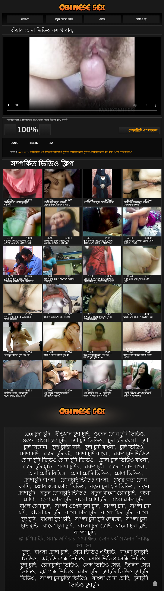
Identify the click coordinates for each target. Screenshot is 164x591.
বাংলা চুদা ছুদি (131, 526)
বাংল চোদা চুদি (127, 499)
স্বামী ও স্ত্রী (141, 19)
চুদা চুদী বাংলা (100, 447)
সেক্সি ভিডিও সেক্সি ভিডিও (117, 558)
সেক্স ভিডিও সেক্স (101, 565)
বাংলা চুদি (84, 532)
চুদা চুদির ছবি (66, 447)
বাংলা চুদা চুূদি (58, 526)
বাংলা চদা (114, 506)
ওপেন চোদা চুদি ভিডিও (119, 434)
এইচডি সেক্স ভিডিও (63, 558)
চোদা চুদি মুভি (37, 466)
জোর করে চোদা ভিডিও (60, 486)
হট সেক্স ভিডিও (56, 571)
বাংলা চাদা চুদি (80, 512)
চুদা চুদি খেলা (122, 440)
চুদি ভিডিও (131, 447)
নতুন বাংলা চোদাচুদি (113, 493)
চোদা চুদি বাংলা (92, 453)
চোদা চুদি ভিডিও (131, 453)
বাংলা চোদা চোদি (110, 578)
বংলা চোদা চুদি (55, 499)
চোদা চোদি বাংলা (127, 466)
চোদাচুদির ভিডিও (59, 565)
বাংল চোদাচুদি (35, 506)
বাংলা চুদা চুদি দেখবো (98, 519)
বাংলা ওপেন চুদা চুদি (77, 506)
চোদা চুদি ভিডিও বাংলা (123, 460)
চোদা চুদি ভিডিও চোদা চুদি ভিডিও (57, 460)
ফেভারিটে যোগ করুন (142, 130)
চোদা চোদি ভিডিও (90, 473)
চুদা (25, 552)
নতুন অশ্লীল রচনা (64, 19)
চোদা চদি (29, 453)
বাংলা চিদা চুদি (116, 512)
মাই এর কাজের (44, 152)
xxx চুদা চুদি (37, 434)
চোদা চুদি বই (57, 453)
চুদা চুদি (28, 565)
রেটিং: (102, 19)
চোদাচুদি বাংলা (39, 480)
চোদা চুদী (94, 466)
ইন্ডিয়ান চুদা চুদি (72, 434)
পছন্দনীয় (149, 5)
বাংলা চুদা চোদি (94, 526)
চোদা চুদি (87, 571)
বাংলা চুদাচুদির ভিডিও (63, 578)
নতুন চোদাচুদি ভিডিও (63, 493)
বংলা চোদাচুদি (91, 499)
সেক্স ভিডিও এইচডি (94, 552)
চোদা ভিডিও (126, 152)
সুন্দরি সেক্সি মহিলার (73, 152)
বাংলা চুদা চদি (55, 519)
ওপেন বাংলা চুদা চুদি (44, 440)
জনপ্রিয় (25, 19)
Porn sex (23, 152)
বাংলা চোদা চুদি (82, 7)
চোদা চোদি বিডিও (46, 473)
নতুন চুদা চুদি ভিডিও (112, 486)
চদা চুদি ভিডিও (87, 440)
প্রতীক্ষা (32, 152)
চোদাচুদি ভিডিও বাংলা (84, 480)
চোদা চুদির (68, 466)
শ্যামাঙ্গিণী (57, 152)
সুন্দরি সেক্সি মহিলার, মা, (96, 152)
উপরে (155, 583)
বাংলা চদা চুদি (45, 512)
